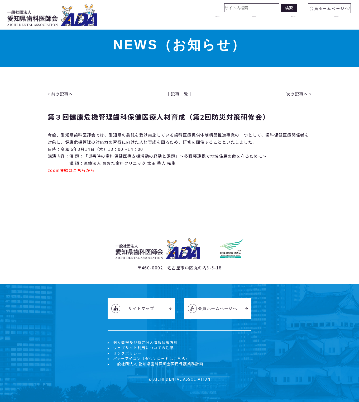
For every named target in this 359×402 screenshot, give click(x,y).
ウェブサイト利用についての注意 (143, 347)
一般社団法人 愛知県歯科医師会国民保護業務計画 (158, 363)
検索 (289, 8)
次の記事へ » (299, 94)
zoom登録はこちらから (71, 170)
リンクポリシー (127, 353)
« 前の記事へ (60, 94)
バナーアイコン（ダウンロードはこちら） (151, 358)
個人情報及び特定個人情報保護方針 (145, 342)
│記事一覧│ (179, 94)
